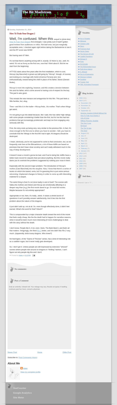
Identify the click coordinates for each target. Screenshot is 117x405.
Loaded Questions (86, 56)
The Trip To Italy (86, 128)
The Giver (84, 131)
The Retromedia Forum (88, 67)
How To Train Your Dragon (20, 42)
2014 (81, 100)
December (84, 103)
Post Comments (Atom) (28, 357)
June (83, 138)
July (82, 136)
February (84, 148)
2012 (81, 156)
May (82, 141)
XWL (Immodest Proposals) (89, 84)
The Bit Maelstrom (36, 12)
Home (39, 352)
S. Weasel (83, 72)
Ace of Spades (85, 38)
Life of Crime (85, 118)
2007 (81, 168)
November (84, 105)
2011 (81, 158)
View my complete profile (30, 372)
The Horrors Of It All (87, 54)
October (84, 108)
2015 (81, 98)
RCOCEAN (84, 64)
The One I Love (86, 123)
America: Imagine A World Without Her (94, 113)
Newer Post (12, 352)
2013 (81, 153)
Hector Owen (84, 51)
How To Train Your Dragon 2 (90, 115)
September (85, 110)
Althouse (83, 41)
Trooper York (84, 82)
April (82, 143)
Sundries (83, 79)
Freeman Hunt (85, 49)
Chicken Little (84, 44)
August (83, 133)
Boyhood (84, 126)
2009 (81, 163)
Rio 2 (39, 231)
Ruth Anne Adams (86, 69)
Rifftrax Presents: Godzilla (89, 121)
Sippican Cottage (86, 77)
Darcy (82, 46)
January (84, 151)
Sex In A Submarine (87, 74)
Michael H (83, 59)
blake (25, 368)
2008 (81, 166)
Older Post (67, 352)
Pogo (82, 61)
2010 (81, 161)
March (83, 146)
